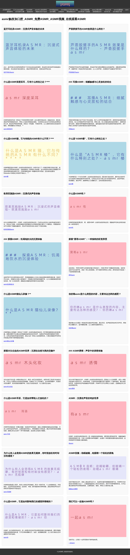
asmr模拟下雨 (117, 11)
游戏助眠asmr (97, 11)
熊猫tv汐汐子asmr (41, 11)
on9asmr (61, 11)
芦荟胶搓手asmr (74, 72)
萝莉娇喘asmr (71, 11)
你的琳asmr (72, 328)
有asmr (71, 443)
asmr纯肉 (29, 9)
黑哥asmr (72, 275)
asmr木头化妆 (8, 386)
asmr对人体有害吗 (41, 9)
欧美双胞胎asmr (9, 229)
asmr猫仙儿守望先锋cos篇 (69, 9)
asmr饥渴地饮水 (9, 284)
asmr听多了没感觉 (84, 11)
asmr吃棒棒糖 (84, 9)
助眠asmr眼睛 (73, 489)
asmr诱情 (72, 388)
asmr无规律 (7, 492)
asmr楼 (71, 184)
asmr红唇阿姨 (118, 9)
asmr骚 (6, 176)
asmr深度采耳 (8, 129)
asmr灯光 (107, 11)
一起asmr (72, 543)
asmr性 (71, 227)
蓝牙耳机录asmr (9, 72)
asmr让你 (108, 9)
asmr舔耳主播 (19, 11)
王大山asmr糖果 (18, 9)
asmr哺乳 (53, 11)
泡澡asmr (30, 11)
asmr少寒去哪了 (97, 9)
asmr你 (6, 537)
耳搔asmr (72, 129)
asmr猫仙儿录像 (9, 341)
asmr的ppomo (53, 9)
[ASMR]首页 (7, 9)
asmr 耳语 (7, 434)
